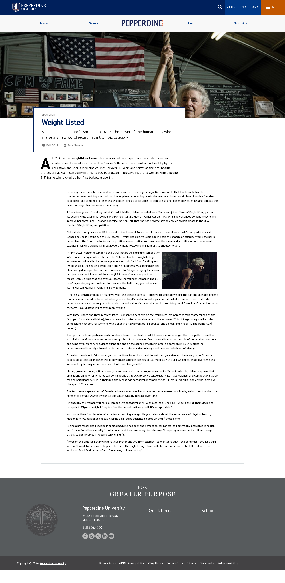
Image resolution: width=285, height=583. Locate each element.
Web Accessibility (228, 576)
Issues (44, 23)
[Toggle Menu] (273, 7)
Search (93, 23)
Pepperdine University (53, 576)
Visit (243, 7)
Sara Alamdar (74, 145)
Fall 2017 (50, 145)
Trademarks (207, 576)
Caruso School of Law (215, 524)
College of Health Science (217, 549)
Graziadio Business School (217, 530)
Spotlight (49, 114)
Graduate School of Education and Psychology (230, 536)
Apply (231, 7)
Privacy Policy (107, 576)
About (192, 23)
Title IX (191, 576)
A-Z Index (154, 549)
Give (255, 7)
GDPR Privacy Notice (132, 576)
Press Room (156, 555)
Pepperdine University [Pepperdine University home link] (24, 3)
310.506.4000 (92, 527)
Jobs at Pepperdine (160, 536)
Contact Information (161, 543)
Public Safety (157, 517)
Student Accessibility (161, 524)
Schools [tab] (209, 510)
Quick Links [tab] (160, 510)
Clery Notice (155, 576)
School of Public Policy (216, 543)
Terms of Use (175, 576)
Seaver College (211, 517)
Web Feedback (157, 562)
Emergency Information (163, 530)
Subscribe (240, 23)
